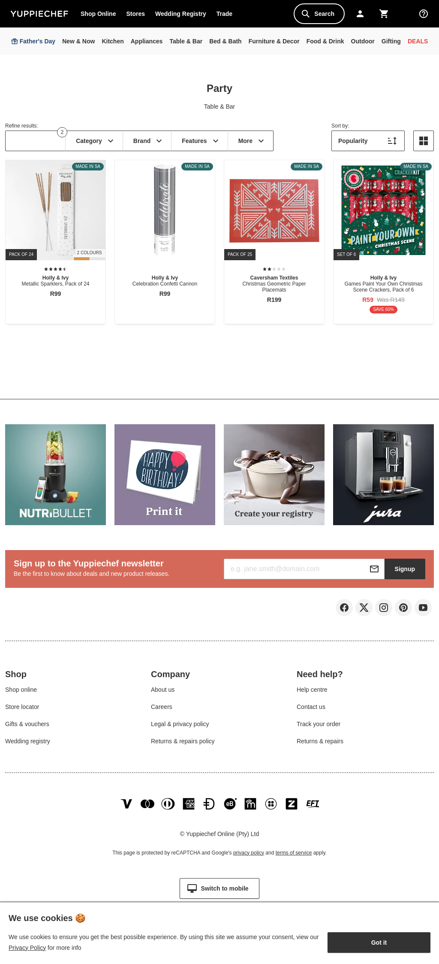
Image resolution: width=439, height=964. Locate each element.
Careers (161, 710)
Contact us (311, 710)
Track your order (318, 727)
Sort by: (340, 126)
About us (162, 693)
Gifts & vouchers (27, 727)
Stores (135, 13)
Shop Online (98, 13)
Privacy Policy (27, 947)
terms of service (294, 863)
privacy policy (248, 863)
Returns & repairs (320, 744)
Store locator (22, 710)
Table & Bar (219, 106)
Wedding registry (27, 744)
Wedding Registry (180, 13)
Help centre (312, 693)
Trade (227, 15)
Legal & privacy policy (180, 727)
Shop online (21, 693)
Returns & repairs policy (183, 744)
